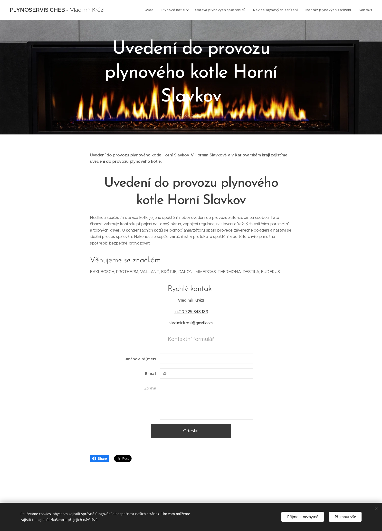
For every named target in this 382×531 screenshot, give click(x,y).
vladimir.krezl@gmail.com (191, 323)
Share (99, 458)
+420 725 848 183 (191, 311)
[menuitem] (154, 10)
